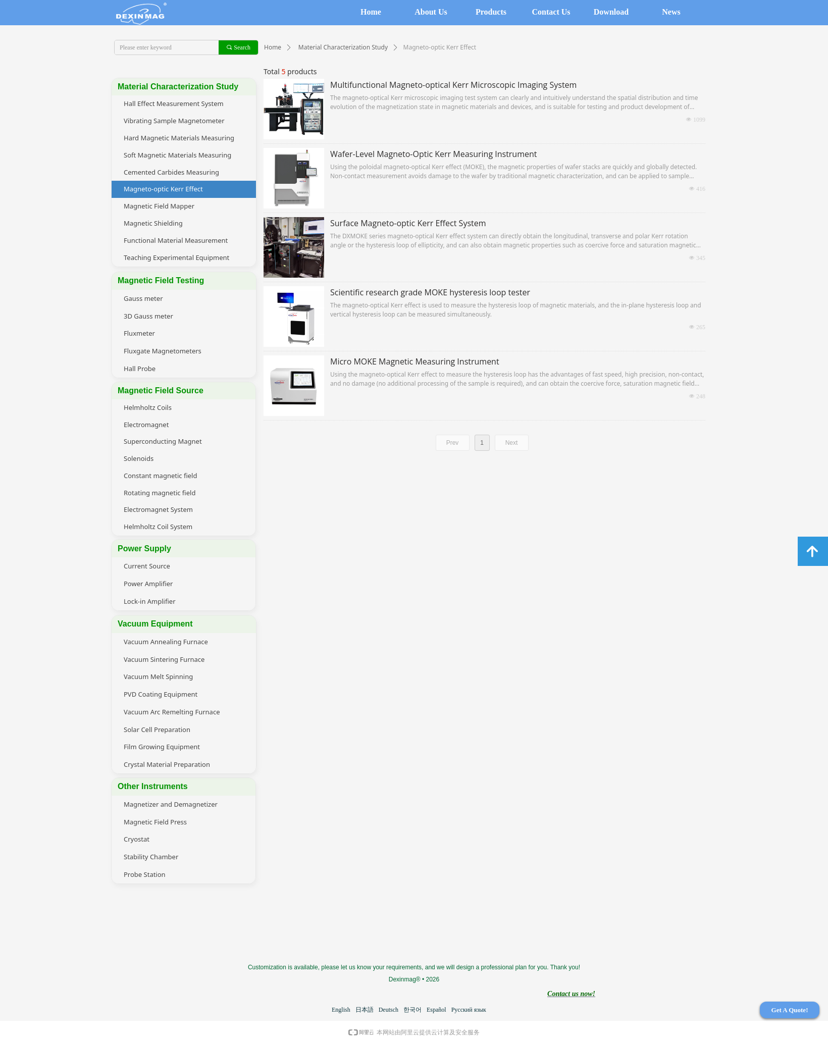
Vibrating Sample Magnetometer (174, 120)
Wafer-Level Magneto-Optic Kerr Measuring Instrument (433, 154)
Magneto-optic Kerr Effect (163, 188)
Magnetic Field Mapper (159, 206)
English (341, 1009)
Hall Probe (140, 368)
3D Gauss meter (148, 316)
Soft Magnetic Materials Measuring (177, 155)
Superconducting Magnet (163, 441)
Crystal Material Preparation (167, 764)
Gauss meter (143, 298)
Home (272, 47)
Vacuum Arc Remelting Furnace (172, 711)
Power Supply (144, 548)
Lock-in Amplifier (150, 601)
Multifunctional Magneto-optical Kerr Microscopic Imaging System (453, 84)
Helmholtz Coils (148, 407)
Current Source (147, 565)
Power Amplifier (148, 583)
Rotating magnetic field (159, 492)
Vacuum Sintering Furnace (164, 659)
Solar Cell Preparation (157, 729)
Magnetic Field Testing (161, 280)
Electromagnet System (158, 509)
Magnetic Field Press (155, 821)
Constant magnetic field (160, 475)
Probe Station (145, 874)
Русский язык (468, 1009)
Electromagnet (146, 424)
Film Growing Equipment (162, 746)
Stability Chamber (151, 856)
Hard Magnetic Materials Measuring (179, 137)
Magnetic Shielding (153, 223)
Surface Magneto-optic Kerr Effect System (408, 223)
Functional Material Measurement (176, 240)
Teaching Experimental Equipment (176, 257)
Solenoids (138, 458)
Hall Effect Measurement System (174, 103)
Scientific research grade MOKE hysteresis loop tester (430, 292)
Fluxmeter (139, 333)
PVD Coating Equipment (160, 694)
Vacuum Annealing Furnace (166, 641)
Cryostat (136, 839)
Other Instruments (153, 786)
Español (436, 1009)
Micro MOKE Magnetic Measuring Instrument (414, 361)
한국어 (412, 1009)
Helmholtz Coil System (158, 526)
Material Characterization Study (343, 47)
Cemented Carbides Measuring (171, 172)
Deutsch (388, 1009)
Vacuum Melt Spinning (158, 676)
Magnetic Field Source (160, 390)
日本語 (364, 1009)
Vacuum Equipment (155, 623)
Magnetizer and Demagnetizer (171, 804)
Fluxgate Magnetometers (162, 350)
